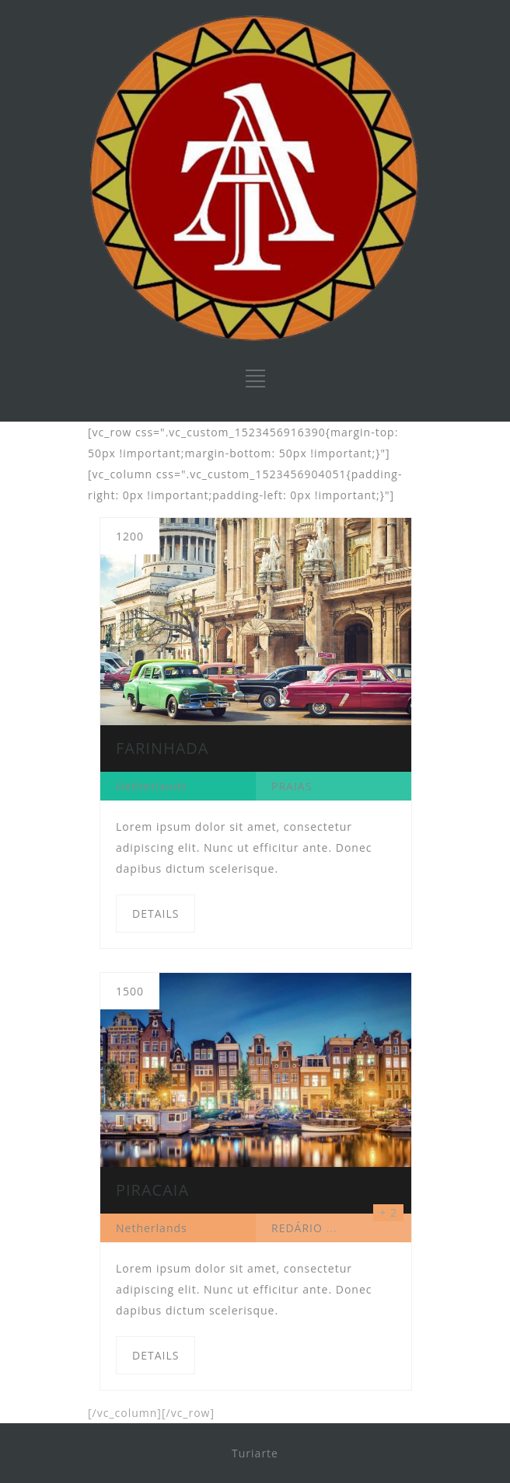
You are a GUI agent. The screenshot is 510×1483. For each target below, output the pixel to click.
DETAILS (155, 913)
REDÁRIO (297, 1228)
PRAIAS (291, 786)
